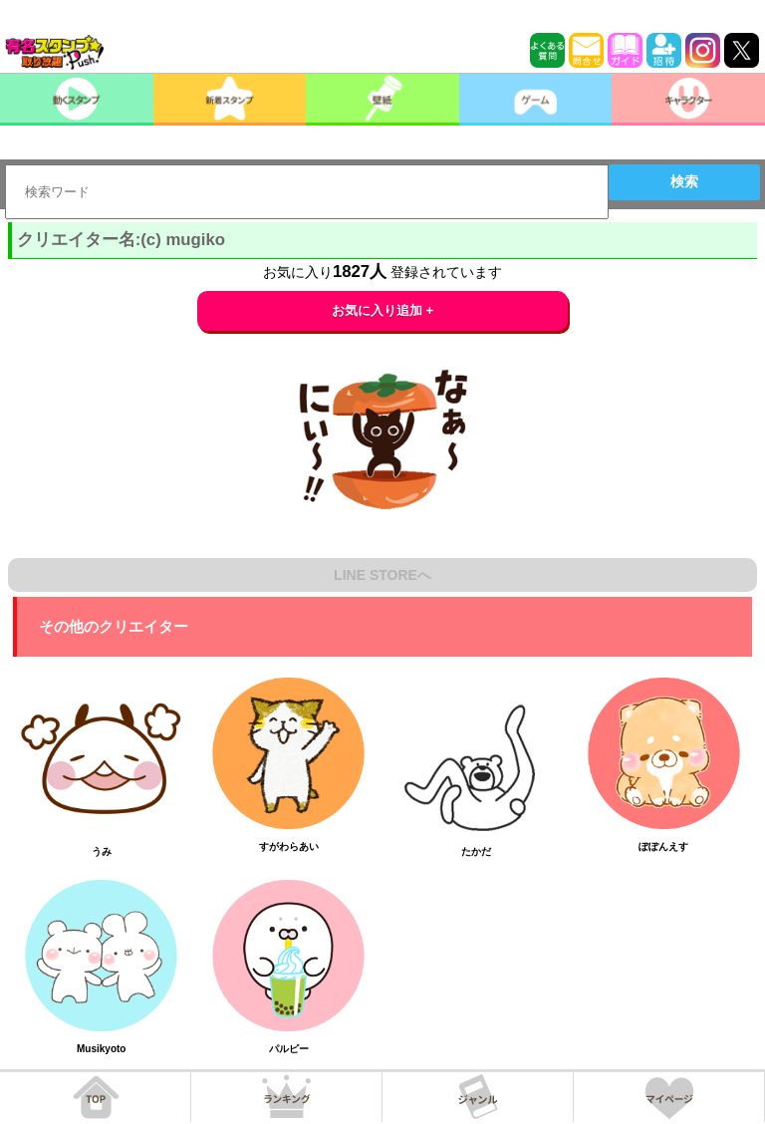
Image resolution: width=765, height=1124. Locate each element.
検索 (684, 181)
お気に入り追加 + (383, 310)
